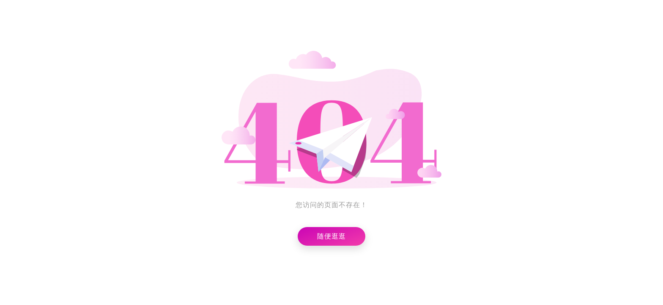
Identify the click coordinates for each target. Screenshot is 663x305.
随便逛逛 (331, 236)
